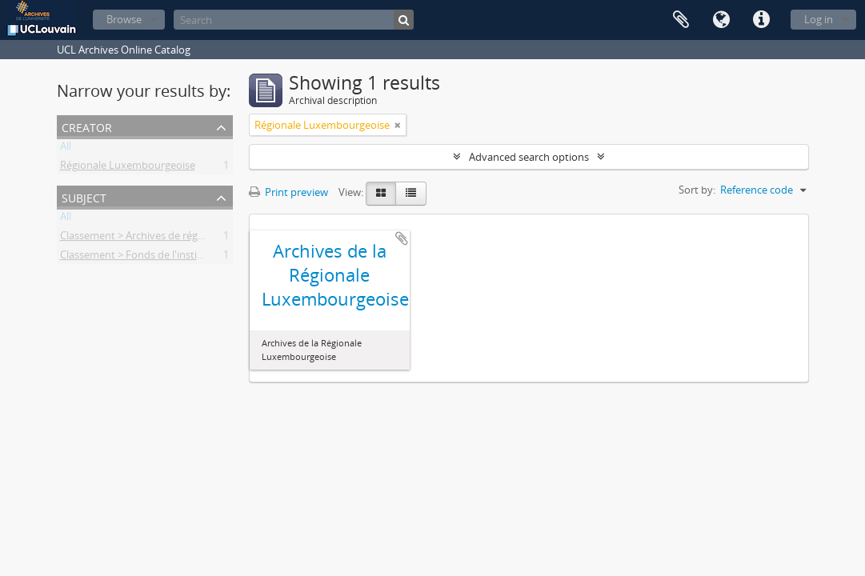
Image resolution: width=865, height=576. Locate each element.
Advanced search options (529, 157)
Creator (87, 126)
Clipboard (681, 20)
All (65, 149)
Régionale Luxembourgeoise (127, 168)
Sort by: (697, 189)
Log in (818, 19)
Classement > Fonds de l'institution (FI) (152, 257)
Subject (84, 196)
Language (721, 20)
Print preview (288, 192)
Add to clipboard (402, 238)
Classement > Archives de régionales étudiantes (172, 238)
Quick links (761, 20)
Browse (124, 19)
